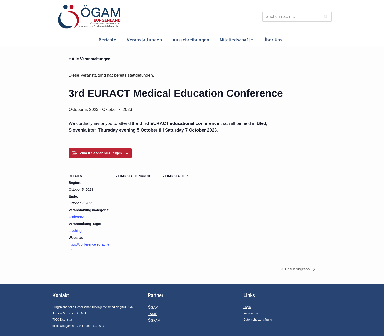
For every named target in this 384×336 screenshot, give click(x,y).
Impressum (250, 313)
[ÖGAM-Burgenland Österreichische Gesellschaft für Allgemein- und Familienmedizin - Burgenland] (90, 16)
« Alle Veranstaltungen (89, 59)
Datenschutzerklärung (257, 319)
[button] (252, 40)
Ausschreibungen (190, 39)
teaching (75, 231)
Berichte (107, 39)
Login (247, 307)
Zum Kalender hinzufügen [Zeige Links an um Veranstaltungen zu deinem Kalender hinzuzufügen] (101, 153)
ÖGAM (153, 307)
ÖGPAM (154, 320)
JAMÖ (152, 314)
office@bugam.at (63, 326)
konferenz (76, 217)
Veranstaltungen (144, 39)
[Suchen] (291, 17)
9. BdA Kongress (295, 269)
